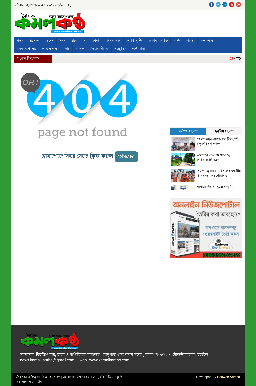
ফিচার (66, 48)
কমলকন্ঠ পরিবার (26, 48)
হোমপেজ (126, 156)
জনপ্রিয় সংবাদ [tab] (223, 131)
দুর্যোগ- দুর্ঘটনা (134, 40)
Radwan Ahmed (228, 377)
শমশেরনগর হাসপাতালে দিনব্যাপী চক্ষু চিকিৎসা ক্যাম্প (217, 141)
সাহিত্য (190, 40)
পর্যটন (176, 40)
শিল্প (96, 40)
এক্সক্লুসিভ (120, 48)
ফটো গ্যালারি (139, 48)
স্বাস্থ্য (74, 40)
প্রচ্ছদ (20, 40)
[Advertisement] (206, 97)
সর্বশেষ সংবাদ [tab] (188, 131)
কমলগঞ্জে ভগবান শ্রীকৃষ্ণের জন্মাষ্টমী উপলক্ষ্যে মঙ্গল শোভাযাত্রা (219, 173)
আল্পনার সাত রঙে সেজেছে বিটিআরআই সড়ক (213, 157)
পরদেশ (49, 40)
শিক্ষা (62, 40)
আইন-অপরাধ (113, 40)
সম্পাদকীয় (206, 40)
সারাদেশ (34, 40)
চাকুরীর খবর (49, 48)
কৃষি (85, 40)
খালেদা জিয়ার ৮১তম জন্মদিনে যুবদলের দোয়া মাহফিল (215, 189)
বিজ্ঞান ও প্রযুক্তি (158, 40)
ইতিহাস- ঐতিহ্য (99, 48)
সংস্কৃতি (79, 48)
